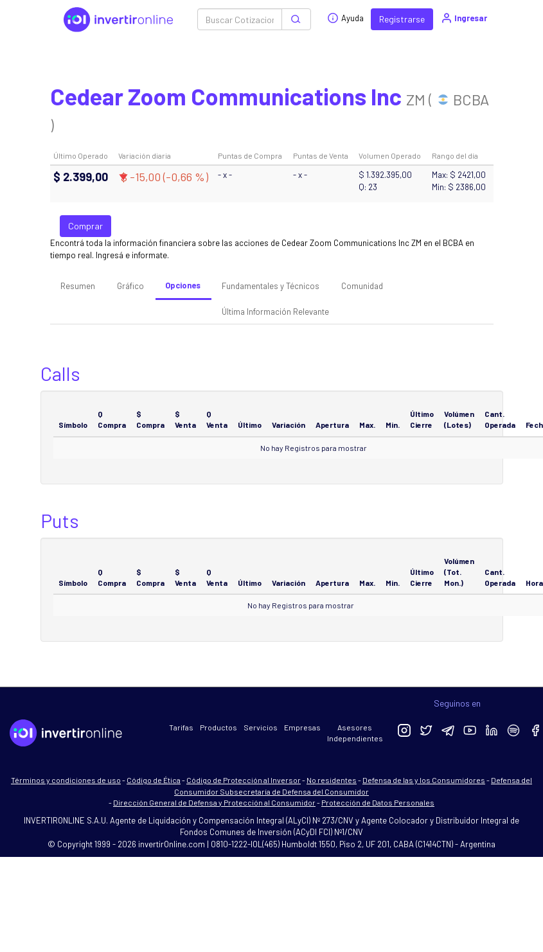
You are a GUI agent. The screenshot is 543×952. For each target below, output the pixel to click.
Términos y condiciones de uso (66, 779)
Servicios (261, 727)
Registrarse (402, 18)
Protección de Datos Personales (377, 802)
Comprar (85, 225)
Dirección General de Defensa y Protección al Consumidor (214, 802)
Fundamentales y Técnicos (270, 286)
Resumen (77, 286)
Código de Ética (154, 779)
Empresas (302, 727)
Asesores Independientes (355, 733)
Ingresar (463, 18)
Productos (218, 727)
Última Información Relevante (275, 311)
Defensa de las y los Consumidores (423, 779)
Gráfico (130, 286)
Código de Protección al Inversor (243, 779)
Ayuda (345, 18)
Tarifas (181, 727)
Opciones (182, 285)
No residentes (332, 779)
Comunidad (362, 286)
